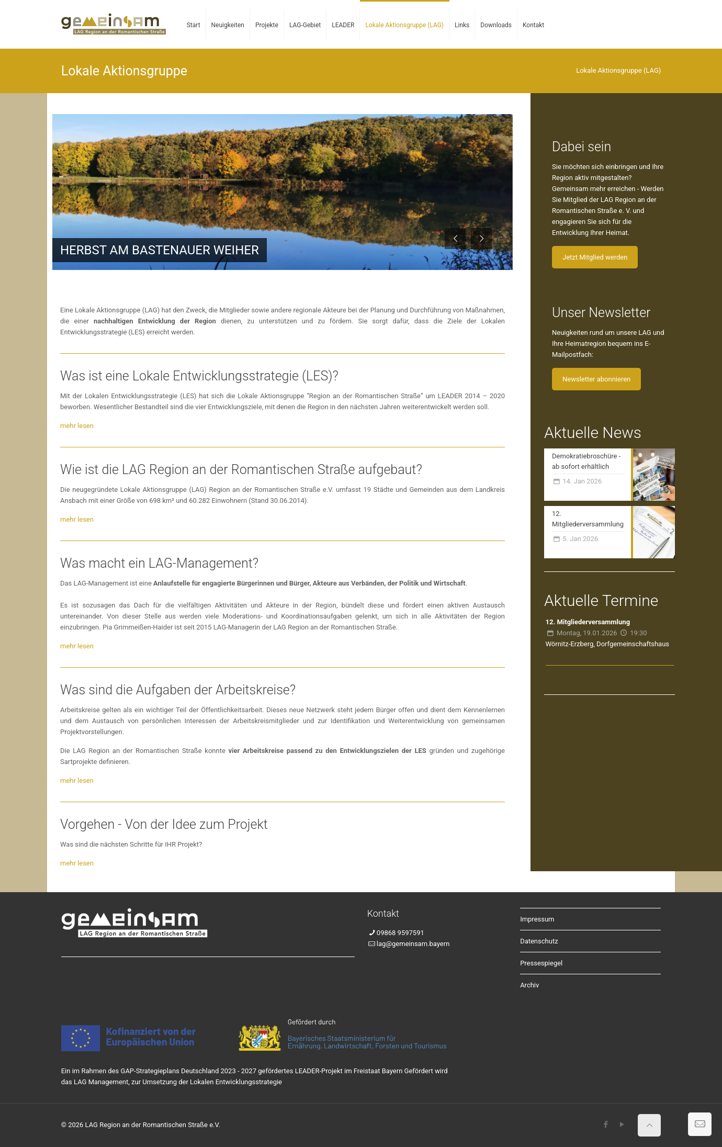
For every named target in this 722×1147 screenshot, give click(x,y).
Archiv (529, 985)
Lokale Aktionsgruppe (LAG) (618, 70)
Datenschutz (539, 941)
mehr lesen (77, 426)
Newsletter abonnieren (596, 379)
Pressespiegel (541, 963)
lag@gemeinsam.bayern (413, 944)
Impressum (537, 919)
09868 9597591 (400, 933)
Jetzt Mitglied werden (594, 257)
